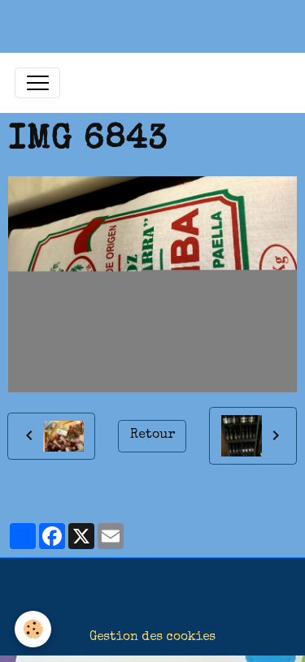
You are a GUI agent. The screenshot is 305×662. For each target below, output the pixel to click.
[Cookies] (33, 629)
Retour (152, 435)
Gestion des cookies (152, 637)
